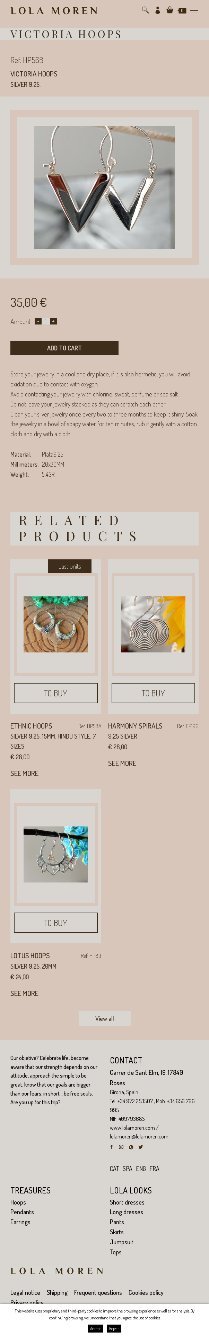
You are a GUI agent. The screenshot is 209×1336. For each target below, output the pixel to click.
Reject (114, 1328)
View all (104, 1018)
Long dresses (126, 1212)
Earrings (20, 1222)
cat (114, 1168)
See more (24, 773)
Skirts (117, 1232)
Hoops (18, 1202)
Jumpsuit (121, 1242)
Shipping (57, 1292)
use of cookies (149, 1317)
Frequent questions (98, 1292)
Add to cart (64, 348)
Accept (95, 1328)
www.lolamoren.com (132, 1127)
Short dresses (127, 1202)
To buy (55, 693)
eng (141, 1168)
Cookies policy (146, 1292)
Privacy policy (27, 1302)
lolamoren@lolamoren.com (139, 1136)
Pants (117, 1222)
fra (154, 1168)
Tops (116, 1252)
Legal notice (25, 1292)
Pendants (22, 1212)
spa (127, 1168)
